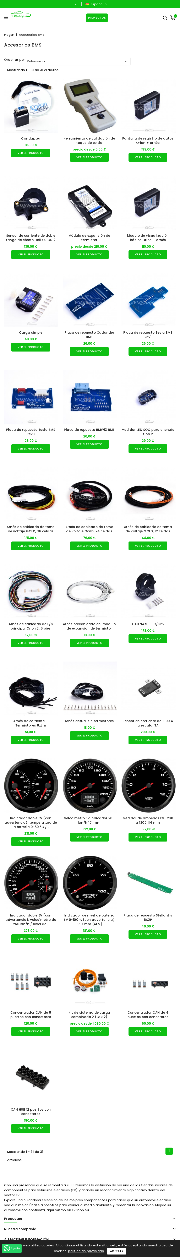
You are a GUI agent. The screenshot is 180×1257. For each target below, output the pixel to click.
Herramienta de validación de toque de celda (89, 140)
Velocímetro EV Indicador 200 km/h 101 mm (89, 820)
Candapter (30, 138)
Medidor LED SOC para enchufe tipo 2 (148, 432)
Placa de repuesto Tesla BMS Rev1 (148, 334)
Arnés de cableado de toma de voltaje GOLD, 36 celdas (31, 529)
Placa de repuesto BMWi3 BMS (89, 430)
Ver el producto (31, 153)
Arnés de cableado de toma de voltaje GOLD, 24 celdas (89, 529)
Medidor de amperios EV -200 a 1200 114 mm (148, 820)
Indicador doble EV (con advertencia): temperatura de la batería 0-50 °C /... (31, 822)
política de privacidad (86, 1251)
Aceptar (116, 1251)
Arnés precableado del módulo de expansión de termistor (89, 626)
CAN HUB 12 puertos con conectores (31, 1111)
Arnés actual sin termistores (89, 721)
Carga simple (31, 332)
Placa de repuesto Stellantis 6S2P (148, 917)
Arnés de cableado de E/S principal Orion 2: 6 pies (31, 626)
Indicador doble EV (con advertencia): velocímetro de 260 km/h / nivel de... (30, 919)
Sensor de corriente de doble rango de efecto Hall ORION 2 (30, 237)
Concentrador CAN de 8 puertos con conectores (30, 1014)
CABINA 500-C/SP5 (148, 624)
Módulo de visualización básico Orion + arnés (148, 237)
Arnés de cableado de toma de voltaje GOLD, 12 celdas (148, 529)
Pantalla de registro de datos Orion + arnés (148, 140)
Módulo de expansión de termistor (89, 237)
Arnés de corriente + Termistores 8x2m (30, 723)
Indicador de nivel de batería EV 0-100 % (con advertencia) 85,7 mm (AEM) (89, 919)
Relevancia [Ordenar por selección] (77, 61)
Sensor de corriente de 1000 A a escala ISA (148, 723)
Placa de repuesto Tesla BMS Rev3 (30, 432)
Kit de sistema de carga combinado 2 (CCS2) (89, 1014)
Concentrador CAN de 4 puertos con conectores (148, 1014)
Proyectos (97, 18)
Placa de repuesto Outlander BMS (89, 334)
